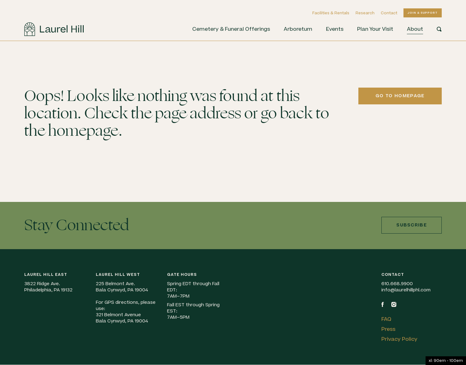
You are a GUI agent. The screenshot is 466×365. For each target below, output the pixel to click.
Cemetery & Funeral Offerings (231, 29)
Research (365, 13)
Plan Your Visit (375, 29)
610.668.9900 (397, 284)
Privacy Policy (399, 339)
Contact (389, 13)
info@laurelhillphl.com (406, 290)
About (415, 29)
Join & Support (423, 13)
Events (334, 29)
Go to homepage (399, 96)
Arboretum (298, 29)
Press (388, 329)
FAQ (386, 319)
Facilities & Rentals (330, 13)
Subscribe (411, 225)
